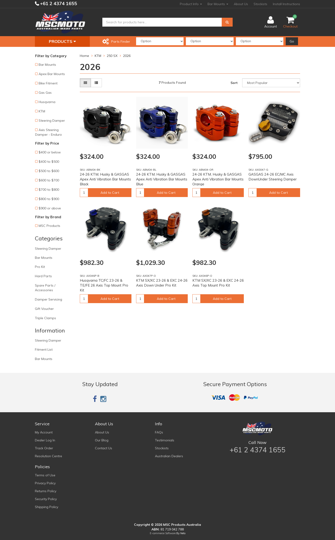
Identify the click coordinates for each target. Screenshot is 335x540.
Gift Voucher (44, 309)
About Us (241, 4)
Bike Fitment (48, 83)
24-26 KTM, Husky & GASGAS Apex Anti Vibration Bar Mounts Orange (218, 179)
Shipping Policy (46, 507)
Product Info (191, 4)
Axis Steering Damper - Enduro (48, 132)
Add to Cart (109, 192)
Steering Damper (52, 120)
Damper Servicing (48, 299)
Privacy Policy (45, 483)
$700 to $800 (49, 189)
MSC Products (49, 226)
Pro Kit (40, 267)
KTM (42, 111)
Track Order (44, 448)
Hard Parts (43, 276)
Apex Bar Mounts (52, 74)
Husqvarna (47, 102)
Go (292, 41)
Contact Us (103, 448)
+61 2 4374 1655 (58, 3)
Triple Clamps (45, 318)
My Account (44, 432)
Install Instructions (286, 4)
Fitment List (44, 349)
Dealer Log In (45, 440)
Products (62, 41)
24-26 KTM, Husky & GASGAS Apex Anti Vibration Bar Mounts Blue (161, 179)
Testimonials (164, 440)
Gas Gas (45, 92)
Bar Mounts (218, 4)
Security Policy (46, 499)
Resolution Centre (48, 456)
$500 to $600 (49, 171)
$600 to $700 (49, 180)
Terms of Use (45, 475)
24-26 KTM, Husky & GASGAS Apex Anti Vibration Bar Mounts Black (105, 179)
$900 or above (50, 208)
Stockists (260, 4)
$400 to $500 (49, 161)
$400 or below (50, 152)
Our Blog (101, 440)
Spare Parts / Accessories (45, 287)
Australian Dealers (169, 456)
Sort (234, 83)
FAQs (159, 432)
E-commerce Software (163, 533)
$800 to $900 (49, 199)
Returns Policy (45, 491)
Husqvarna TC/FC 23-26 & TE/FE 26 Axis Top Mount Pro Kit (104, 285)
